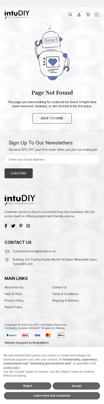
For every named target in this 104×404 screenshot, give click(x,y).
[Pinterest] (20, 225)
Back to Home (52, 118)
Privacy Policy (14, 300)
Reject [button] (27, 386)
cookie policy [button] (11, 367)
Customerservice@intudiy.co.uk (34, 251)
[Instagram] (28, 225)
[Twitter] (13, 225)
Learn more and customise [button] (52, 395)
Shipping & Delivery (65, 300)
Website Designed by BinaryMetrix (27, 342)
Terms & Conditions (65, 294)
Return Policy (14, 307)
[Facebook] (6, 225)
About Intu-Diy (14, 287)
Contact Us (59, 287)
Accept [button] (76, 386)
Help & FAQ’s (13, 294)
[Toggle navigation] (96, 14)
